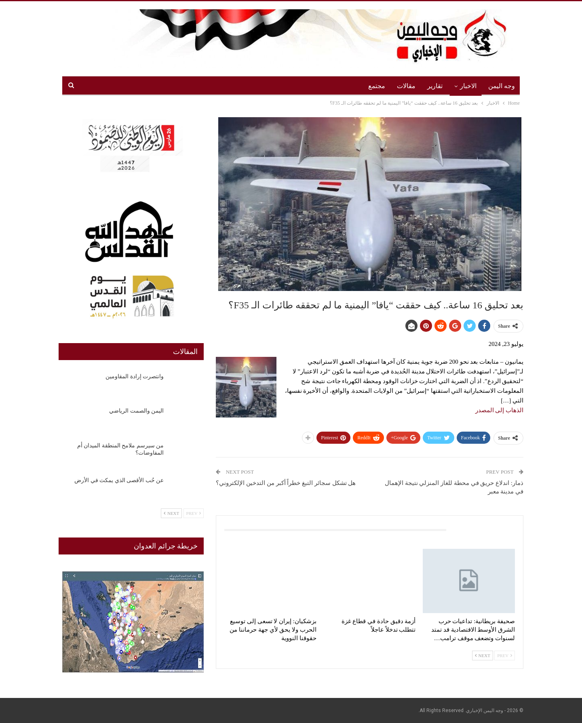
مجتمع (376, 85)
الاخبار (468, 85)
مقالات (406, 85)
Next (482, 655)
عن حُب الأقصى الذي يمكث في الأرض (119, 480)
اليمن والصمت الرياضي (136, 411)
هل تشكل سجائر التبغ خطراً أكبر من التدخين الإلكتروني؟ (286, 483)
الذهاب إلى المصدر (499, 410)
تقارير (435, 85)
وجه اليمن (501, 85)
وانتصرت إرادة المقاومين (134, 376)
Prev (504, 655)
